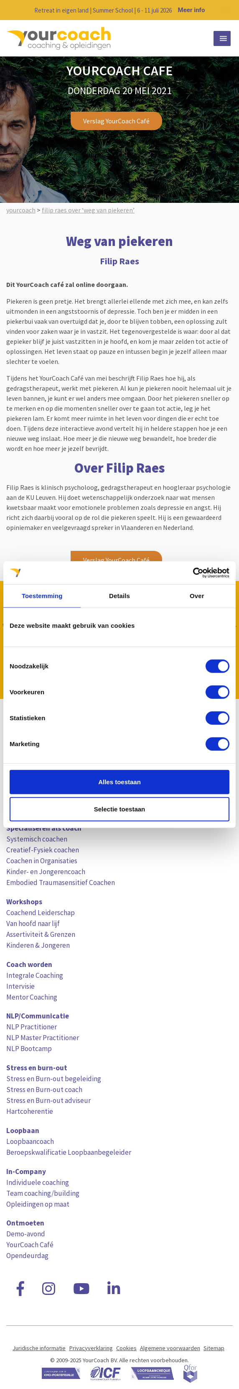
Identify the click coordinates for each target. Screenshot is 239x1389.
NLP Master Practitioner (42, 1037)
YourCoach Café (29, 1244)
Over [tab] (197, 595)
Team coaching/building (42, 1193)
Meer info (191, 10)
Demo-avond (25, 1233)
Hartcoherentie (29, 1111)
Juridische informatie (39, 1348)
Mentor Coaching (31, 997)
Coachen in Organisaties (41, 860)
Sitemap (213, 1348)
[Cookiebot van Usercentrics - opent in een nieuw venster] (192, 572)
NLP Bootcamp (29, 1048)
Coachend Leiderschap (40, 912)
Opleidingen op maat (37, 1204)
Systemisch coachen (36, 839)
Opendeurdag (27, 1255)
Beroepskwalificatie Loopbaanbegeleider (68, 1152)
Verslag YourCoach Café (116, 121)
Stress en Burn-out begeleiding (53, 1078)
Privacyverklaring (91, 1348)
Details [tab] (119, 595)
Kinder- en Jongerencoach (45, 871)
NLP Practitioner (31, 1026)
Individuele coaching (37, 1182)
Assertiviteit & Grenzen (40, 934)
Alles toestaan (119, 781)
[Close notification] (226, 10)
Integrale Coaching (34, 975)
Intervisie (20, 986)
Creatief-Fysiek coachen (42, 849)
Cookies (126, 1348)
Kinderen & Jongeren (38, 945)
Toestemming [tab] (42, 595)
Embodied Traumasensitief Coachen (60, 882)
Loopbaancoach (30, 1141)
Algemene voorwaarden (170, 1348)
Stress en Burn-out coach (44, 1089)
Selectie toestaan (119, 809)
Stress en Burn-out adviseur (48, 1100)
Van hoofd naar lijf (33, 923)
